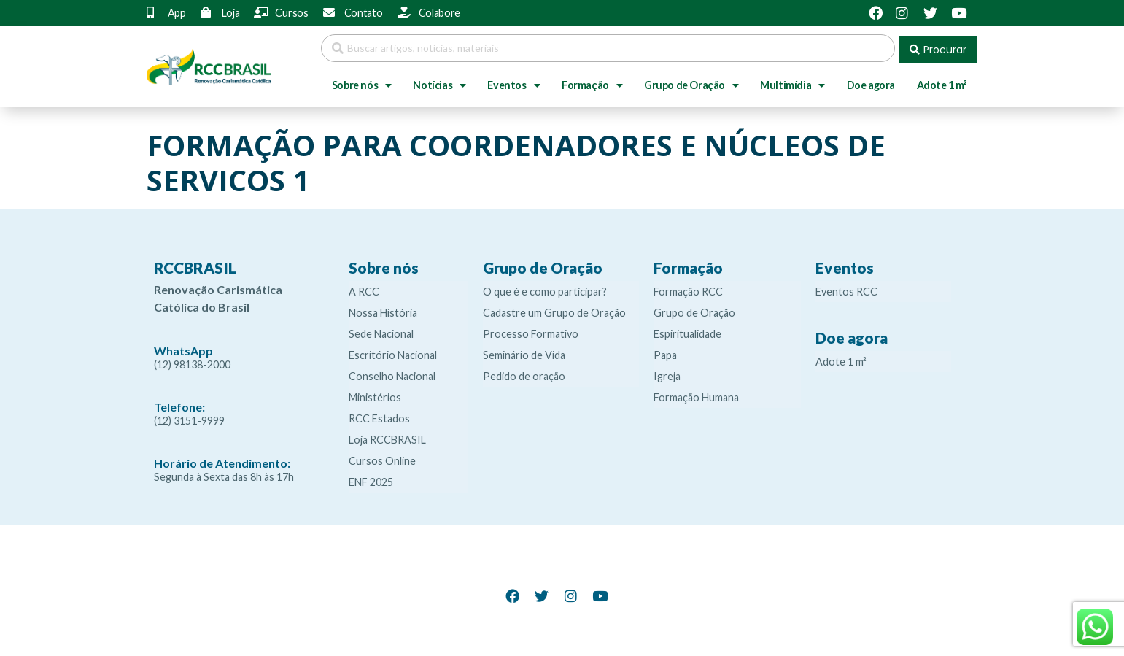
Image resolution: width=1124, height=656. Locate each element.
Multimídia (792, 82)
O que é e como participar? (545, 288)
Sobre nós (362, 82)
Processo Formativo (530, 331)
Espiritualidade (687, 331)
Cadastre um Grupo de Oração (554, 310)
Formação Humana (696, 394)
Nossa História (383, 310)
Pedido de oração (524, 373)
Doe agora (871, 82)
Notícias (439, 82)
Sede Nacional (381, 331)
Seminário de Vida (524, 352)
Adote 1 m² (942, 82)
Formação (592, 82)
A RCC (364, 288)
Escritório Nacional (393, 352)
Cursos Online (382, 458)
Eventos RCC (846, 288)
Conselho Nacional (392, 373)
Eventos (513, 82)
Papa (665, 352)
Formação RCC (688, 288)
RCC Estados (379, 415)
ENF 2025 (371, 479)
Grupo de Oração (691, 82)
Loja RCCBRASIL (387, 437)
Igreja (667, 373)
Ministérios (375, 394)
